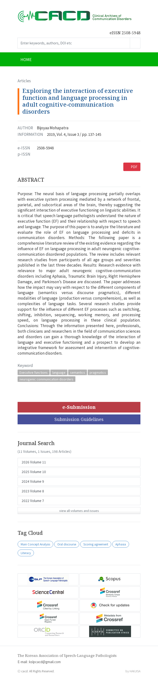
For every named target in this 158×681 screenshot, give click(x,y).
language (59, 372)
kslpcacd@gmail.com (45, 661)
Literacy (26, 553)
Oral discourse (66, 544)
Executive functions (34, 372)
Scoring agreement (95, 544)
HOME (26, 59)
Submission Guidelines (79, 419)
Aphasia (120, 544)
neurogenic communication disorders (46, 379)
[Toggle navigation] (134, 59)
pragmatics (98, 372)
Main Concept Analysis (35, 544)
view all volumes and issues (79, 510)
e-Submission (79, 407)
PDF (134, 166)
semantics (77, 372)
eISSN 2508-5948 (125, 32)
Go (135, 43)
